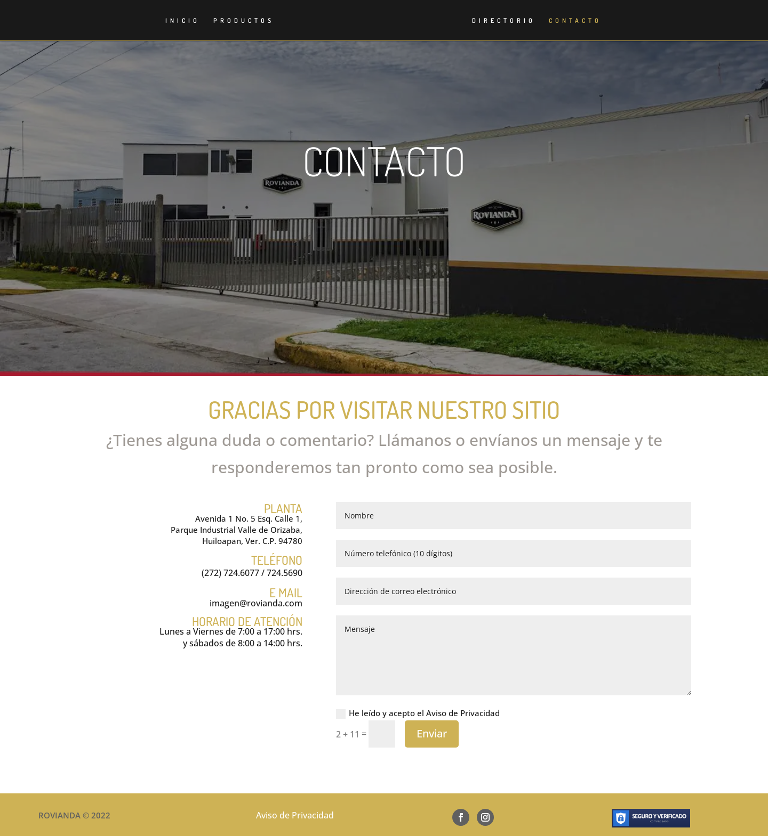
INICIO (175, 21)
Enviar (432, 733)
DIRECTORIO (510, 21)
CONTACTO (582, 21)
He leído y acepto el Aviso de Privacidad (418, 713)
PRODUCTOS (236, 21)
